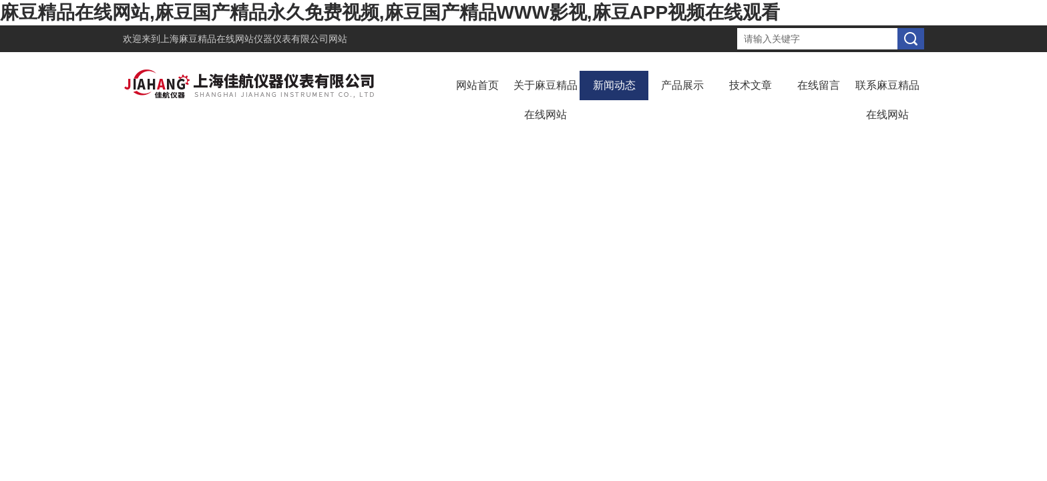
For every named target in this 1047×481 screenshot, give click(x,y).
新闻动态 (614, 85)
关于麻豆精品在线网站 (545, 99)
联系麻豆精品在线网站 (887, 99)
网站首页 (477, 85)
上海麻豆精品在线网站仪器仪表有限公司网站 (253, 38)
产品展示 (682, 85)
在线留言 (818, 85)
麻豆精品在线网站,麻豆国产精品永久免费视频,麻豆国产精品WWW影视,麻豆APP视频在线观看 (390, 12)
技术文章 (750, 85)
